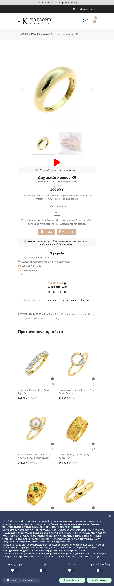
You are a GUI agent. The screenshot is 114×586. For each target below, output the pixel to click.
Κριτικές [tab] (86, 300)
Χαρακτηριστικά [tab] (32, 300)
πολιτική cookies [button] (72, 527)
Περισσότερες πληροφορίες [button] (21, 580)
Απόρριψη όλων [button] (72, 580)
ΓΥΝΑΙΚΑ (35, 34)
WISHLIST (66, 231)
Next (91, 89)
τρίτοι (53, 530)
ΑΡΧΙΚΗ (24, 34)
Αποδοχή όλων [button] (99, 580)
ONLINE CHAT (57, 283)
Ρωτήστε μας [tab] (69, 300)
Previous (22, 89)
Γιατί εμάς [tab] (51, 300)
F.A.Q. (22, 274)
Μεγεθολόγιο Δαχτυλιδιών (34, 257)
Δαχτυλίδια (48, 34)
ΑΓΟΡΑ (46, 231)
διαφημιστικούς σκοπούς (38, 539)
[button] (110, 516)
